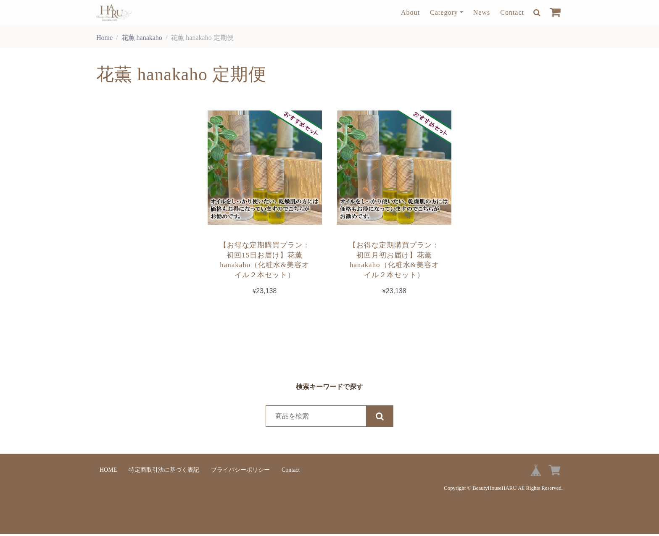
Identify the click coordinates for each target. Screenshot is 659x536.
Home (104, 37)
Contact (512, 12)
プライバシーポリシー (240, 472)
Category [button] (444, 12)
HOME (108, 472)
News (481, 12)
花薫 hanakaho (141, 37)
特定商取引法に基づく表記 (164, 472)
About (410, 12)
